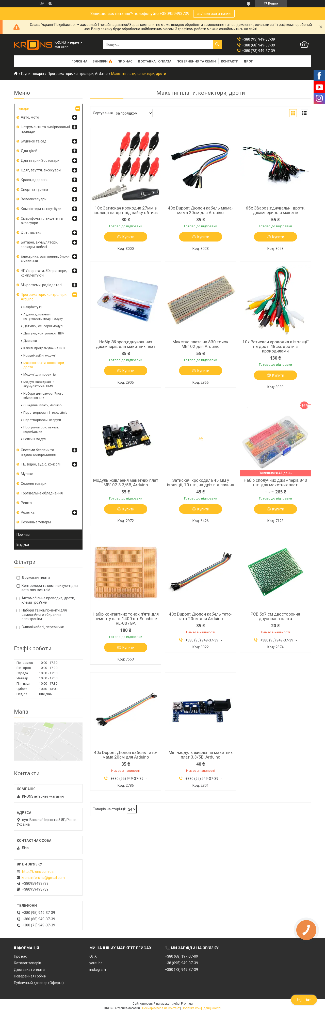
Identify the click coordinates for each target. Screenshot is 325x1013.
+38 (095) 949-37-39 (181, 963)
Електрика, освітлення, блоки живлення (45, 258)
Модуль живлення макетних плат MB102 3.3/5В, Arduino (125, 482)
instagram (97, 970)
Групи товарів (32, 74)
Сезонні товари (33, 483)
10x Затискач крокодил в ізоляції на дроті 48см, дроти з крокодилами (275, 346)
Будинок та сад (33, 141)
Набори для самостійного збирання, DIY (43, 396)
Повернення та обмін (196, 61)
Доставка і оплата (154, 61)
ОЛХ (93, 956)
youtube (96, 963)
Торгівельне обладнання (42, 493)
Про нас (125, 61)
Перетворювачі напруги (42, 420)
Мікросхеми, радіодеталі (41, 285)
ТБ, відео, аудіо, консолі (40, 464)
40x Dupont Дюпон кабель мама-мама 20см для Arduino (200, 210)
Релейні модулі (34, 439)
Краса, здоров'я (34, 180)
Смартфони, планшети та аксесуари (42, 220)
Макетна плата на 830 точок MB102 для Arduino (200, 344)
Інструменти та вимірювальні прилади (45, 129)
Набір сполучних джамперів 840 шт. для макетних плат (275, 482)
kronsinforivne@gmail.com (43, 878)
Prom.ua (187, 1003)
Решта (26, 503)
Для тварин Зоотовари (40, 160)
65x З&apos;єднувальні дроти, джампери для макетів (275, 210)
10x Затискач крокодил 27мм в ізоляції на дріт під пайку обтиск (126, 210)
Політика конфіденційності (201, 1008)
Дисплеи (30, 341)
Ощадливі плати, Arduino (42, 405)
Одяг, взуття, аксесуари (41, 170)
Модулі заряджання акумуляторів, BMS (38, 384)
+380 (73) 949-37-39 (181, 970)
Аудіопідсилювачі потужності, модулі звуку (43, 316)
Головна (79, 61)
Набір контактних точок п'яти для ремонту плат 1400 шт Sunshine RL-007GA (126, 618)
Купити (128, 237)
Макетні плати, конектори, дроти (44, 365)
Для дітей (29, 151)
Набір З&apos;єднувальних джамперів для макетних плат (125, 344)
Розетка (28, 512)
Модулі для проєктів (39, 374)
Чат (304, 1000)
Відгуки (23, 544)
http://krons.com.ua (38, 872)
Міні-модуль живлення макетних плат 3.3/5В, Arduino (201, 754)
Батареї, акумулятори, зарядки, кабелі (39, 244)
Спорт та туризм (34, 189)
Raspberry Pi (32, 307)
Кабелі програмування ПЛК (44, 348)
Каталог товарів (27, 963)
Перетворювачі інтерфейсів (45, 412)
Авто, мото (30, 117)
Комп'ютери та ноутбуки (41, 209)
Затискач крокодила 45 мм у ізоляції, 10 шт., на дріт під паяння (200, 482)
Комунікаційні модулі (39, 355)
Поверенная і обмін (30, 976)
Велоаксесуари (33, 199)
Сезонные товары (36, 522)
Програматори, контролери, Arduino (78, 74)
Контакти (229, 61)
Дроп (248, 61)
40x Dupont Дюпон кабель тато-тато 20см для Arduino (200, 616)
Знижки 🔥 (102, 61)
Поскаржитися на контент (161, 1008)
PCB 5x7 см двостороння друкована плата (275, 616)
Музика (27, 474)
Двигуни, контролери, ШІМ (43, 333)
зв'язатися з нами (214, 13)
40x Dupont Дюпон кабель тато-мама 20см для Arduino (125, 754)
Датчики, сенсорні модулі (43, 326)
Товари (23, 108)
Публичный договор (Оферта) (39, 983)
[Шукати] (217, 44)
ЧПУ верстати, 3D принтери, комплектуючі (44, 273)
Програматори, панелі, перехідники (41, 429)
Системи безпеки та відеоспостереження (38, 452)
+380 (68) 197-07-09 (181, 956)
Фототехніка (31, 233)
